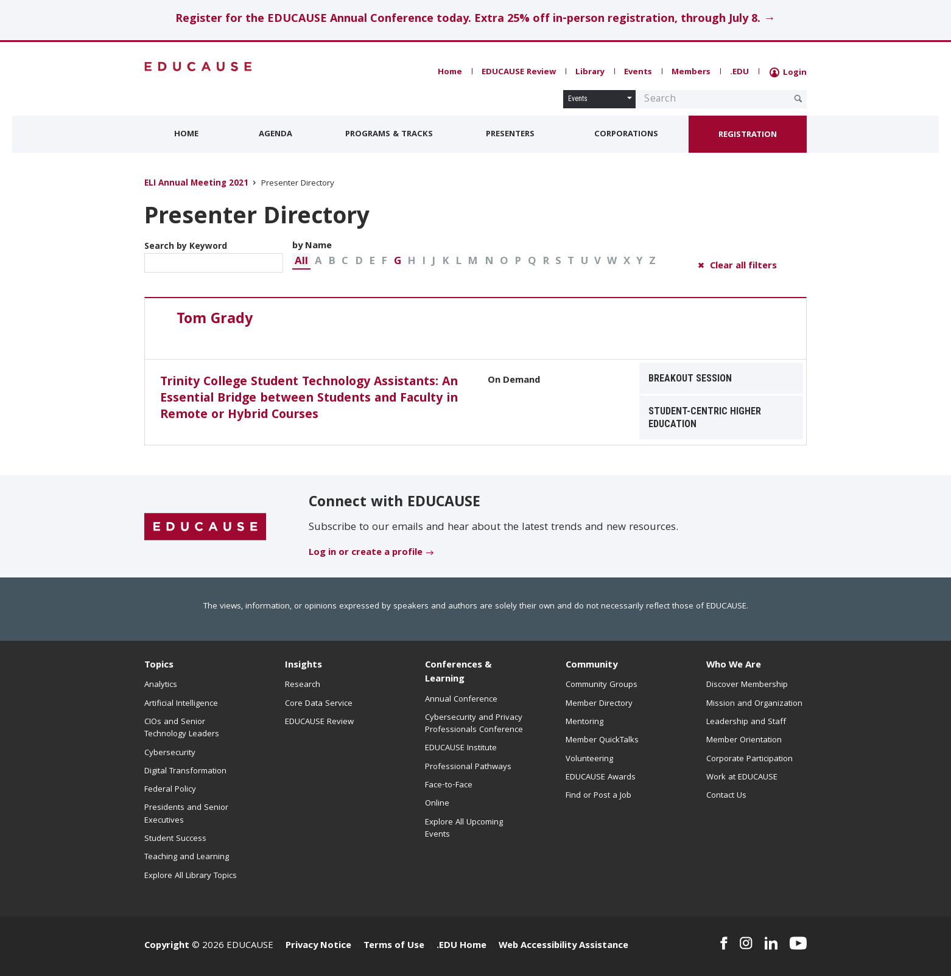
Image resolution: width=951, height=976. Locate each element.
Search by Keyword (213, 256)
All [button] (301, 262)
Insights (303, 666)
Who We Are (733, 666)
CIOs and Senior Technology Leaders (181, 728)
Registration (747, 135)
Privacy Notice (318, 946)
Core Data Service (319, 704)
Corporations (626, 134)
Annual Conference (461, 699)
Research (302, 685)
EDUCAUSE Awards (601, 777)
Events (638, 72)
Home (450, 72)
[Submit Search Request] (798, 98)
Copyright (166, 946)
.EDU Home (461, 946)
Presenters (510, 134)
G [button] (397, 262)
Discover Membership (747, 685)
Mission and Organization (754, 704)
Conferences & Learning (458, 673)
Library (590, 72)
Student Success (175, 839)
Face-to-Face (448, 785)
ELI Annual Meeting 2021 (196, 184)
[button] (301, 261)
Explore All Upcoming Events (464, 829)
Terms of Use (393, 946)
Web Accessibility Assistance (563, 946)
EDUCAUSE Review (519, 72)
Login (788, 73)
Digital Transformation (185, 771)
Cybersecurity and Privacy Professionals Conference (474, 724)
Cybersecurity (169, 753)
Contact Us (726, 796)
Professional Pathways (468, 767)
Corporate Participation (749, 759)
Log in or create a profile (366, 553)
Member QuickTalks (602, 740)
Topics (159, 666)
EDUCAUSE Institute (461, 748)
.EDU (739, 72)
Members (691, 72)
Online (437, 803)
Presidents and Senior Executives (186, 814)
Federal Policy (170, 789)
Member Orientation (744, 740)
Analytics (160, 685)
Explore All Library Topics (190, 876)
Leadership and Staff (746, 722)
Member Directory (599, 704)
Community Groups (601, 685)
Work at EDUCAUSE (741, 777)
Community (591, 666)
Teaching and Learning (186, 857)
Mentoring (584, 722)
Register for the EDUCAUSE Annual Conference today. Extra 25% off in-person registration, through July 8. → (475, 19)
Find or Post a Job (598, 796)
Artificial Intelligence (181, 704)
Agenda (275, 134)
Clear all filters (743, 266)
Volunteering (589, 759)
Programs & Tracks (389, 134)
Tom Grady (215, 320)
